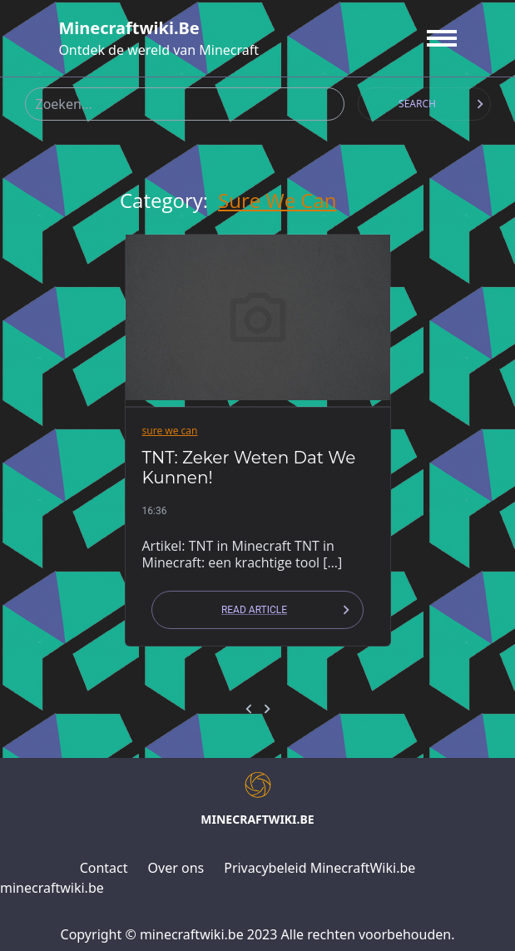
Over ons (176, 868)
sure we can (277, 200)
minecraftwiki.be (128, 28)
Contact (104, 868)
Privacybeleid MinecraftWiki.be (319, 868)
